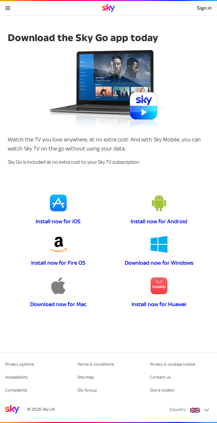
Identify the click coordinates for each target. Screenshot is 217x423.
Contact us (160, 377)
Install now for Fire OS (58, 263)
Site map (85, 377)
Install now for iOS (58, 221)
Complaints (16, 390)
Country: (178, 409)
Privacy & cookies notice (172, 364)
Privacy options (19, 364)
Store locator (162, 390)
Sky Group (87, 390)
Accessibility (16, 377)
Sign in (204, 8)
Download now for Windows (159, 263)
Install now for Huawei (158, 304)
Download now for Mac (58, 304)
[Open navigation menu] (8, 8)
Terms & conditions (95, 364)
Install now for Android (159, 221)
